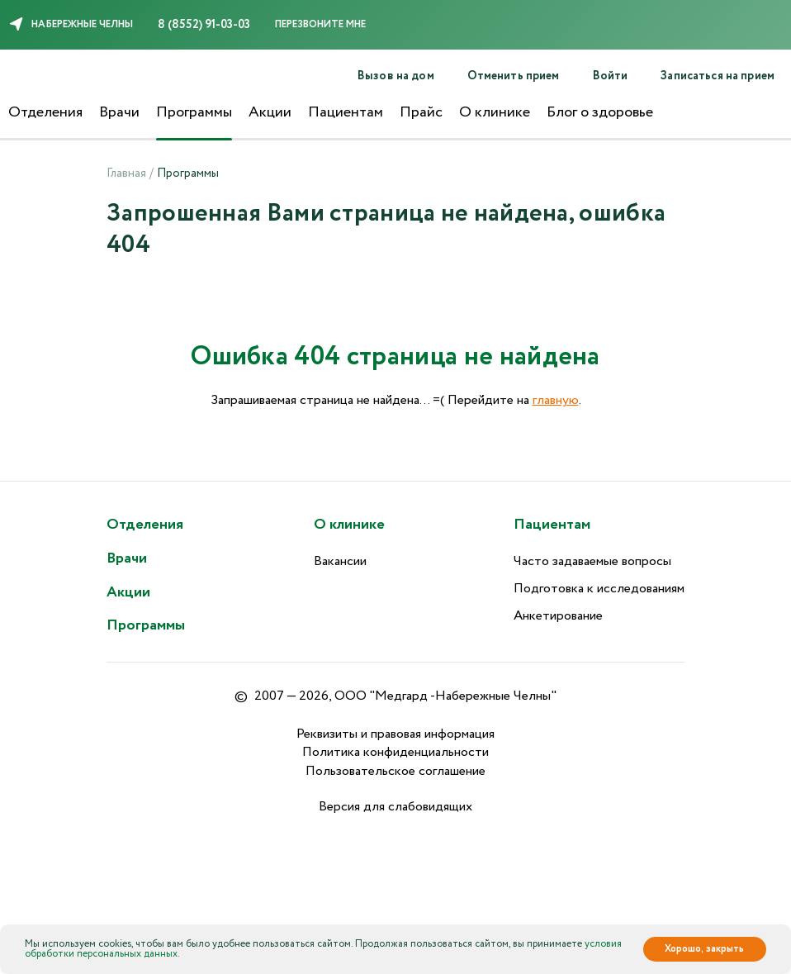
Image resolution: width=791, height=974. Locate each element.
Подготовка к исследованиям (599, 588)
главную (556, 400)
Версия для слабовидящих (395, 806)
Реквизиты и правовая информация (395, 734)
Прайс (421, 112)
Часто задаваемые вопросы (592, 561)
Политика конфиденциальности (395, 752)
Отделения (45, 112)
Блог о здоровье (600, 112)
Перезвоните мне (320, 24)
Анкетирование (558, 615)
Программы (194, 112)
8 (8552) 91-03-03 (204, 25)
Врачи (119, 112)
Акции (270, 112)
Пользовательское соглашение (395, 771)
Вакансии (340, 561)
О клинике (494, 112)
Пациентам (345, 112)
